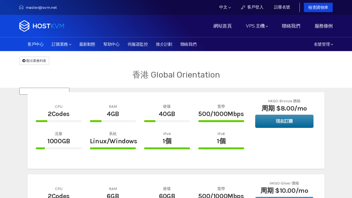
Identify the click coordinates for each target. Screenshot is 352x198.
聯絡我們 (291, 26)
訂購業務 (61, 44)
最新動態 (87, 44)
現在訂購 (284, 121)
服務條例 (324, 26)
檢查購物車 (318, 7)
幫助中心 (111, 44)
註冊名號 (282, 7)
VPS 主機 (257, 26)
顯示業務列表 (34, 61)
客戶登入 (252, 7)
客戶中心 (35, 44)
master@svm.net (38, 7)
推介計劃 (164, 44)
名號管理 (323, 44)
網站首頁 (222, 26)
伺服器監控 (138, 44)
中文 (225, 7)
